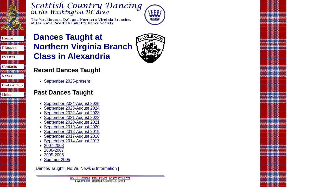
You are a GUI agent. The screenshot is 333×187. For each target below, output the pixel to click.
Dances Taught (49, 168)
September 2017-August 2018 (71, 136)
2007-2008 (54, 145)
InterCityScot (99, 178)
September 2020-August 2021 (71, 122)
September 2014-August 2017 (71, 141)
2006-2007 (54, 150)
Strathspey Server (119, 178)
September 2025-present (67, 81)
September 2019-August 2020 (71, 127)
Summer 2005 (57, 159)
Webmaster (83, 180)
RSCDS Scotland (80, 178)
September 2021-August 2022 (71, 117)
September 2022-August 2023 (71, 113)
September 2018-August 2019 (71, 131)
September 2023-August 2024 (71, 108)
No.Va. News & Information (92, 168)
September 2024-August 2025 (71, 103)
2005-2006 (54, 155)
